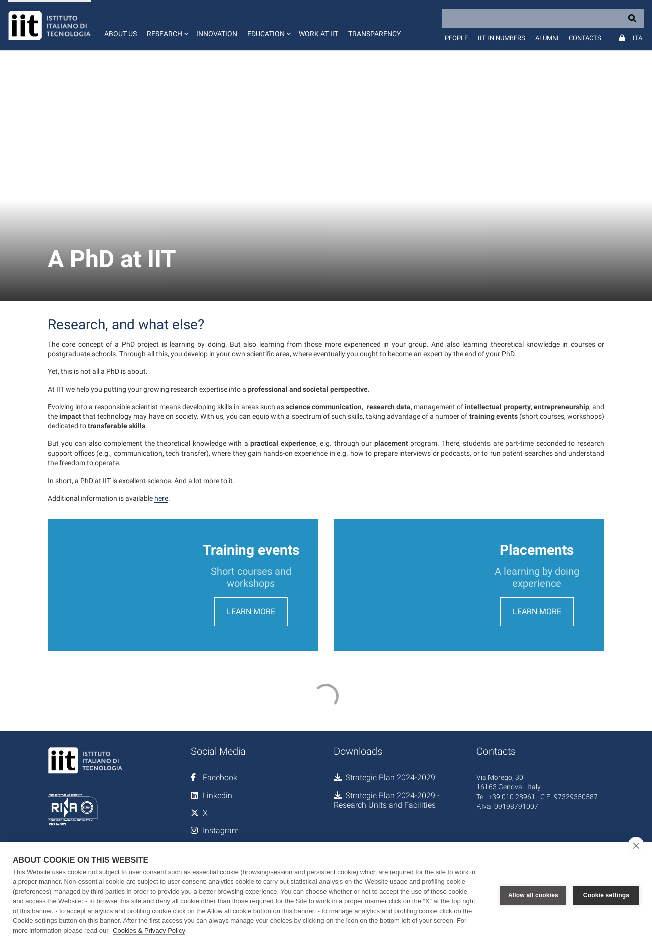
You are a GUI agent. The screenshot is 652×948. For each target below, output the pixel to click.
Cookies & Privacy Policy (149, 930)
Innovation (216, 34)
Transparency (374, 34)
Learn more (251, 630)
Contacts (585, 38)
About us (120, 34)
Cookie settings (606, 894)
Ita (637, 38)
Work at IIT (318, 34)
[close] (636, 845)
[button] (166, 25)
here (161, 498)
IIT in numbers (501, 38)
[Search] (543, 18)
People (456, 38)
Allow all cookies (533, 894)
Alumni (547, 38)
